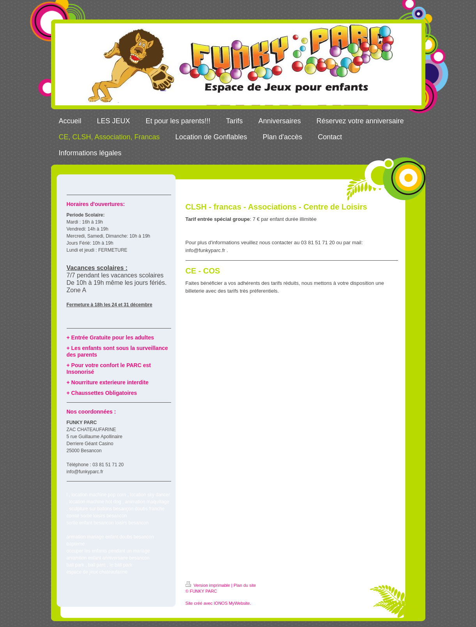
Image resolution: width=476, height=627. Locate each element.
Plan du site (245, 585)
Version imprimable (209, 585)
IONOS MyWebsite (232, 603)
